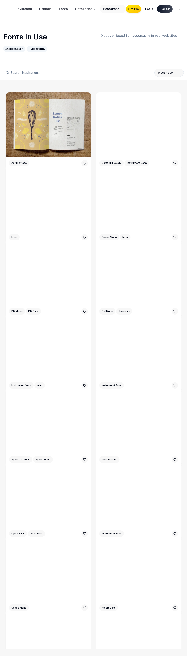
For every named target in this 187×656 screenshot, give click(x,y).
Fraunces (124, 311)
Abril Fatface (19, 163)
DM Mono (17, 311)
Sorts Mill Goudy (111, 163)
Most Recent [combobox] (169, 73)
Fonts (63, 9)
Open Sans (18, 533)
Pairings (45, 9)
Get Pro (133, 9)
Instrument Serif (21, 385)
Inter (14, 237)
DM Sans (33, 311)
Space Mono (109, 237)
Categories (85, 9)
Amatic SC (36, 533)
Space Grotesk (20, 459)
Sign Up (165, 9)
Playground (23, 9)
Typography (37, 49)
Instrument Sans (137, 163)
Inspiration (14, 49)
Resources (112, 9)
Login (149, 9)
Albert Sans (109, 607)
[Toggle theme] (178, 9)
